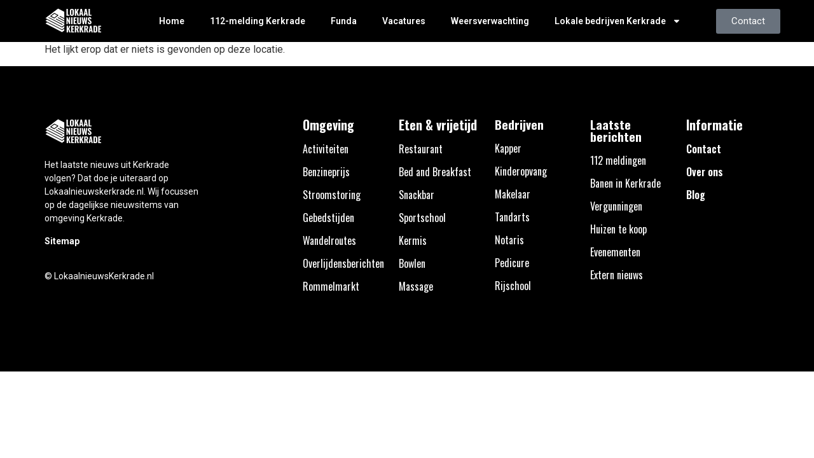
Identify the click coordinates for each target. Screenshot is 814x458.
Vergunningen (616, 206)
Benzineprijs (326, 171)
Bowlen (412, 263)
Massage (416, 286)
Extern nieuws (616, 274)
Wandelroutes (329, 240)
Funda (344, 21)
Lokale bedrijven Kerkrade (618, 21)
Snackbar (416, 194)
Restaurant (421, 148)
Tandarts (512, 217)
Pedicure (512, 262)
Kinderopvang (521, 171)
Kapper (508, 148)
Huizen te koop (618, 229)
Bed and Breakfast (435, 171)
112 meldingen (618, 160)
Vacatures (403, 21)
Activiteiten (325, 148)
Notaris (509, 239)
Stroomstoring (332, 194)
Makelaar (512, 194)
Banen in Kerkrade (625, 183)
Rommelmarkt (331, 286)
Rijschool (513, 285)
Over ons (704, 171)
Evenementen (615, 252)
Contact (703, 148)
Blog (695, 194)
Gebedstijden (328, 217)
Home (171, 21)
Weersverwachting (490, 21)
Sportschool (422, 217)
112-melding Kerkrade (257, 21)
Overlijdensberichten (343, 263)
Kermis (413, 240)
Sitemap (62, 241)
